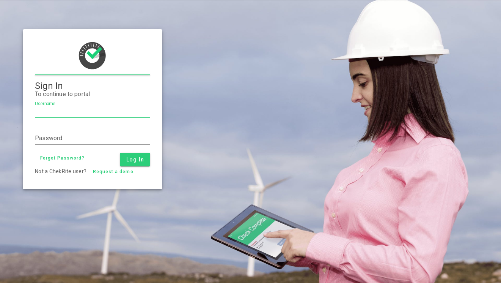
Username (45, 103)
